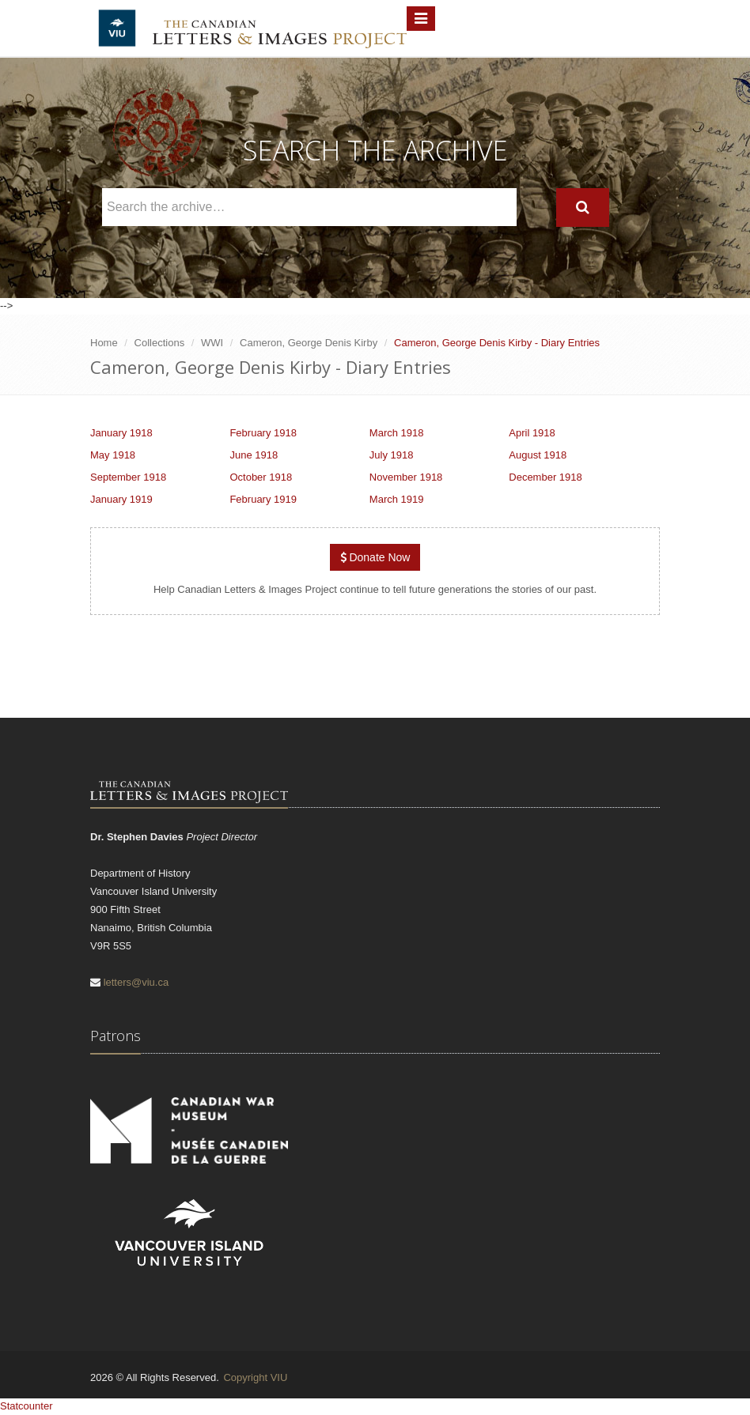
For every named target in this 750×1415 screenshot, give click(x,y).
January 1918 (121, 433)
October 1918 (260, 477)
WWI (212, 343)
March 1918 (396, 433)
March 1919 (396, 499)
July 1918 (391, 455)
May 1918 (112, 455)
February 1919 (263, 499)
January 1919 (121, 499)
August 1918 (537, 455)
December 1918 (545, 477)
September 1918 (128, 477)
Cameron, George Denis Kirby (308, 343)
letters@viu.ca (136, 982)
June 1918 (253, 455)
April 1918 (532, 433)
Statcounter (26, 1406)
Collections (159, 343)
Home (104, 343)
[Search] (582, 207)
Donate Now (375, 557)
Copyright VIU (255, 1377)
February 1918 (263, 433)
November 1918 (406, 477)
